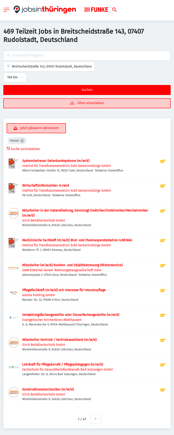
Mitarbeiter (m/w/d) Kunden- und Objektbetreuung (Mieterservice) (72, 265)
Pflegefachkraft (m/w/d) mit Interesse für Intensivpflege (64, 290)
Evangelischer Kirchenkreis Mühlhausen (52, 320)
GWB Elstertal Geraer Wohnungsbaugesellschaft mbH (61, 270)
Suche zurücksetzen (23, 149)
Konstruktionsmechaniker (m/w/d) (48, 389)
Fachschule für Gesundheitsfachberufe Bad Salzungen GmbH (67, 369)
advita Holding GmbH (38, 295)
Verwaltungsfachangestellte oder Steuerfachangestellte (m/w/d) (70, 315)
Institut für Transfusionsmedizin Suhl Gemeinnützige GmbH (66, 166)
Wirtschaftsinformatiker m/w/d (45, 185)
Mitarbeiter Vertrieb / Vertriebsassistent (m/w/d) (59, 340)
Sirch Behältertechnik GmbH (43, 220)
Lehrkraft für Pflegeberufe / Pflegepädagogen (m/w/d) (62, 364)
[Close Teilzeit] (22, 140)
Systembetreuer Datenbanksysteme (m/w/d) (55, 161)
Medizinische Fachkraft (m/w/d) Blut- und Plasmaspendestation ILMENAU (77, 240)
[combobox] (87, 56)
